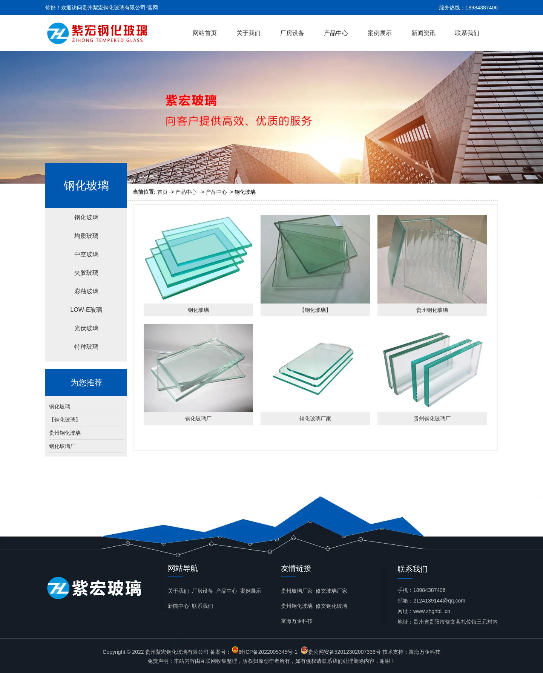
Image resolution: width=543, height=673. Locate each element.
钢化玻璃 (86, 217)
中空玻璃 (86, 254)
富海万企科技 (297, 621)
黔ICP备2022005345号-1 (268, 652)
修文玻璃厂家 (331, 591)
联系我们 (467, 33)
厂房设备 (292, 33)
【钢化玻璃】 (65, 420)
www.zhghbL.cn (431, 611)
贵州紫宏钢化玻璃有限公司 (177, 652)
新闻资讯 (423, 33)
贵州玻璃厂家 (297, 591)
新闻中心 (178, 606)
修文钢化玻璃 (331, 606)
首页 (162, 192)
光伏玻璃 (86, 328)
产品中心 (336, 33)
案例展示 (380, 33)
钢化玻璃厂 (62, 446)
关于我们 (248, 33)
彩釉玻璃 (86, 291)
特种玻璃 (86, 346)
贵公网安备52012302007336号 (344, 652)
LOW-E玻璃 (86, 310)
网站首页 (205, 33)
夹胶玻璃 (86, 273)
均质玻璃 (86, 236)
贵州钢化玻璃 (65, 433)
